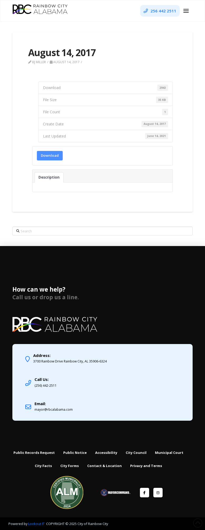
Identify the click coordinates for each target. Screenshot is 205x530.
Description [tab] (49, 177)
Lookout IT (36, 523)
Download (50, 155)
